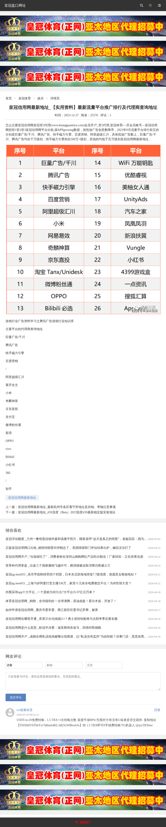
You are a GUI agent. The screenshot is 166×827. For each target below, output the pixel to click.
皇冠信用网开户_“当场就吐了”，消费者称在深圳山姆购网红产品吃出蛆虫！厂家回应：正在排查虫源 (74, 556)
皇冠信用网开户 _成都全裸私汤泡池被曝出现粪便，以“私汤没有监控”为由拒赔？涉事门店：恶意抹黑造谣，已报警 (84, 636)
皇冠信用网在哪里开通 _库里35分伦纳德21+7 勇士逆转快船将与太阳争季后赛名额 (61, 618)
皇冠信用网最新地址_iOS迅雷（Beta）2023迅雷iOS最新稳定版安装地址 (66, 512)
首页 (9, 98)
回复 (157, 712)
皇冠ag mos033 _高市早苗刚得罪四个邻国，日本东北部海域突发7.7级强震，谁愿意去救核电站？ (71, 574)
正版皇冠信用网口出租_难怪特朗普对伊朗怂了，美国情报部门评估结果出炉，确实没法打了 (68, 547)
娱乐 (40, 98)
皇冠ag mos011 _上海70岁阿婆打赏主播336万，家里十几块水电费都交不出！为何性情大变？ (68, 583)
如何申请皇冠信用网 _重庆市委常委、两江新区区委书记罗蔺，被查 (52, 610)
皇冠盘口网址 (15, 5)
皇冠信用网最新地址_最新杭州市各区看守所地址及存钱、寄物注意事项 (67, 507)
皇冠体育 (24, 98)
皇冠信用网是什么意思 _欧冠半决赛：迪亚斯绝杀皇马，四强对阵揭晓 (53, 627)
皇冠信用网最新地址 (22, 497)
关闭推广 (85, 822)
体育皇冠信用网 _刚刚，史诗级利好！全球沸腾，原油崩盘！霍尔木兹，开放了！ (61, 601)
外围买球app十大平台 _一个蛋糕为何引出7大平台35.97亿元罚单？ (50, 592)
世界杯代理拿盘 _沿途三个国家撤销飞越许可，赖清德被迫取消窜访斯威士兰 (58, 565)
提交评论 (15, 700)
